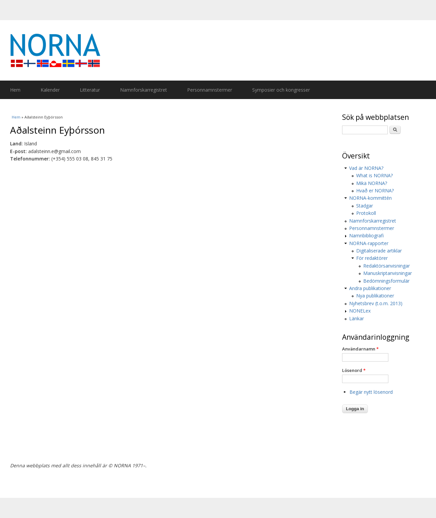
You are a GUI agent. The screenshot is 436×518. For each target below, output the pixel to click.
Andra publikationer (370, 288)
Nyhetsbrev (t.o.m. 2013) (375, 303)
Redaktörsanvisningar (386, 266)
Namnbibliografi (366, 235)
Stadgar (364, 205)
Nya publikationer (375, 295)
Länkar (356, 318)
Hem (15, 90)
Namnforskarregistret (143, 90)
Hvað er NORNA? (375, 190)
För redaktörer (372, 258)
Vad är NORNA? (366, 168)
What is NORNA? (374, 175)
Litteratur (90, 90)
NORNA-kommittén (370, 198)
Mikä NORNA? (371, 183)
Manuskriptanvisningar (387, 273)
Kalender (50, 90)
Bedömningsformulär (386, 281)
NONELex (360, 311)
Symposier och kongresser (281, 90)
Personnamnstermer (209, 90)
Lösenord (354, 370)
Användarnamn (360, 349)
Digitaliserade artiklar (379, 250)
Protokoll (366, 213)
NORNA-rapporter (368, 243)
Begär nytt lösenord (371, 392)
